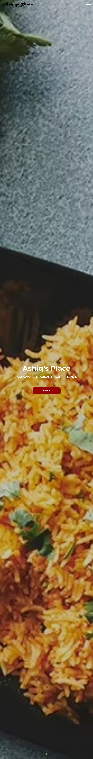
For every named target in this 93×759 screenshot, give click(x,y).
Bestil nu (46, 390)
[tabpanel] (46, 379)
